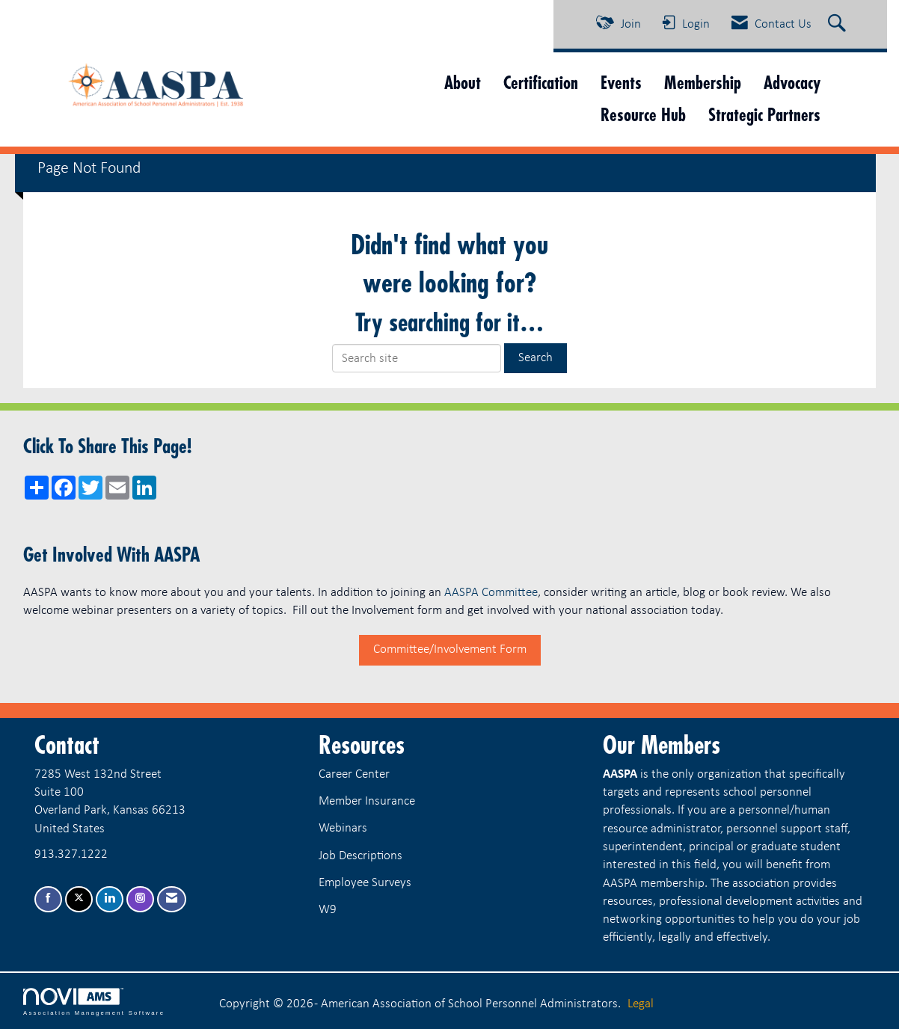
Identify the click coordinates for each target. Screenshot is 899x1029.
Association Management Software (94, 1002)
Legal (641, 1004)
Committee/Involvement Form (450, 649)
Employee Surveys (365, 882)
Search (535, 357)
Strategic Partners (764, 115)
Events (621, 82)
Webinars (343, 828)
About (462, 82)
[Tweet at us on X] (79, 899)
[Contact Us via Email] (171, 899)
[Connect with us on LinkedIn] (109, 899)
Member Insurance (367, 801)
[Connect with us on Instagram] (140, 899)
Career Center (354, 774)
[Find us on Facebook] (48, 899)
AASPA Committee (491, 592)
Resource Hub (643, 115)
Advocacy (792, 82)
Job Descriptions (360, 856)
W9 (328, 909)
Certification (540, 82)
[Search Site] (839, 24)
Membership (702, 82)
